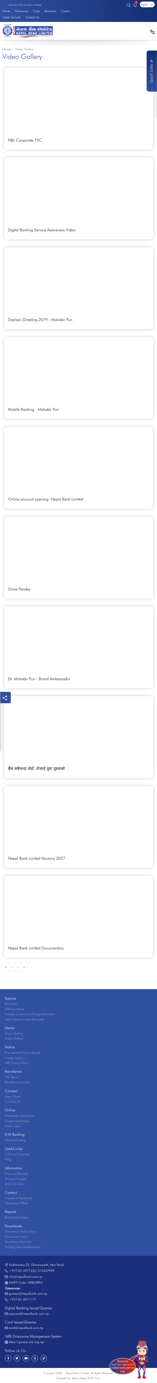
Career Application (17, 1121)
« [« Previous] (5, 966)
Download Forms (16, 1236)
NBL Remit (11, 1077)
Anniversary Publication (20, 1231)
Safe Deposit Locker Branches (24, 1019)
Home (6, 11)
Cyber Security (12, 17)
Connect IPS (13, 1101)
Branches (50, 11)
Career (65, 11)
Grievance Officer (16, 1203)
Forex (36, 11)
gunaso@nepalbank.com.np (28, 1293)
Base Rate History (16, 1217)
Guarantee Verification (19, 1115)
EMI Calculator (14, 1184)
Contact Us (32, 17)
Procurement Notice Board (22, 1052)
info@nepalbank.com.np (25, 1276)
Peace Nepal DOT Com (86, 1378)
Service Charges (15, 1178)
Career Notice (14, 1058)
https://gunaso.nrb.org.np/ (27, 1342)
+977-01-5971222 (22, 1270)
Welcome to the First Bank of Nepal (24, 5)
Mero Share (12, 1096)
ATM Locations (14, 1009)
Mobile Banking (15, 1140)
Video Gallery (14, 1038)
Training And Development (22, 1247)
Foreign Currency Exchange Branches (29, 1014)
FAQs (8, 1159)
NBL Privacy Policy (17, 1063)
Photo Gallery (14, 1033)
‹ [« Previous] (11, 966)
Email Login (12, 1126)
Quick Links (151, 71)
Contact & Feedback (18, 1198)
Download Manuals (18, 1241)
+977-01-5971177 (22, 1299)
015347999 (46, 1270)
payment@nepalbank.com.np (29, 1313)
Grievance (21, 11)
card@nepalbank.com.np (26, 1328)
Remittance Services (17, 1082)
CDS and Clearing (17, 1154)
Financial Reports (16, 1173)
